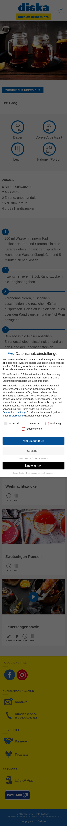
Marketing (53, 423)
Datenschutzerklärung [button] (35, 473)
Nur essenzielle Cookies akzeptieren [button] (33, 458)
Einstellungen (16, 415)
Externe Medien (32, 428)
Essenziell (11, 423)
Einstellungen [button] (33, 465)
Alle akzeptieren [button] (33, 440)
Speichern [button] (33, 450)
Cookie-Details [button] (19, 473)
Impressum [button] (50, 473)
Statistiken (32, 423)
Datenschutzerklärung (14, 412)
